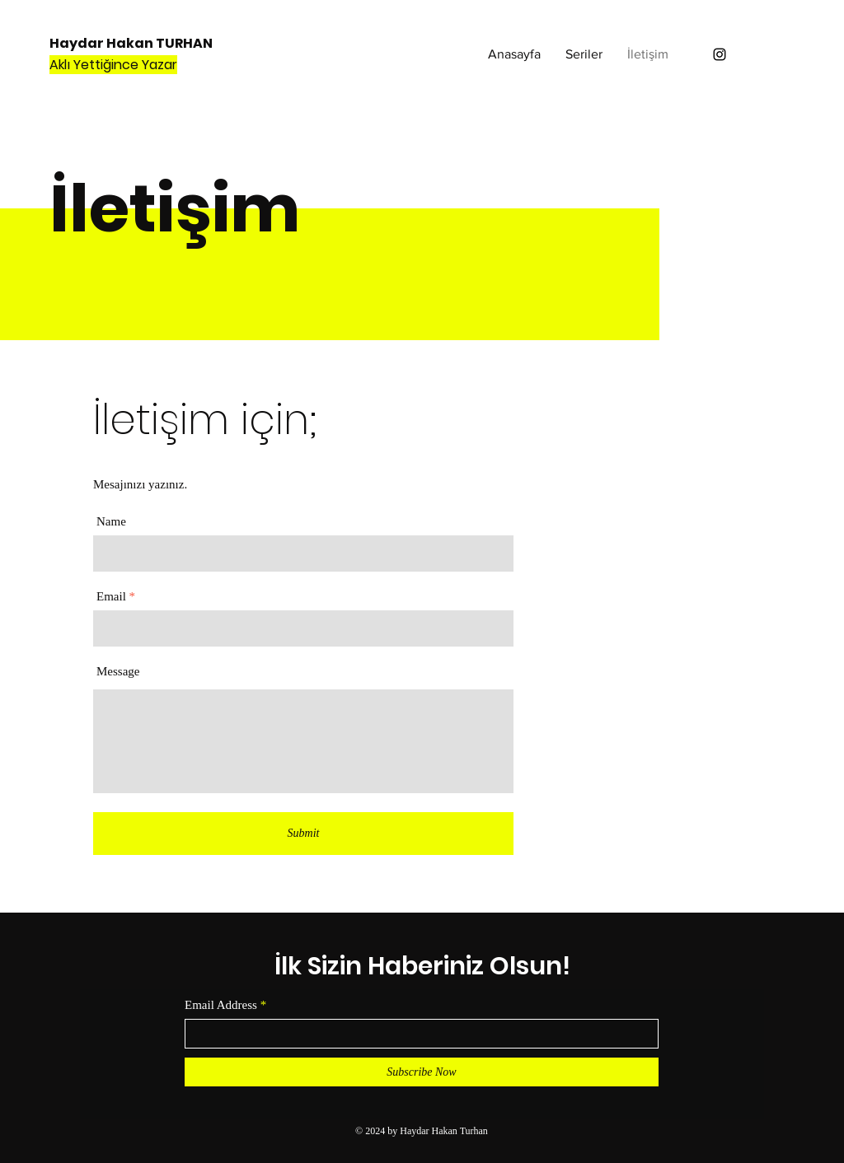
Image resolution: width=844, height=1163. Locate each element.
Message (118, 672)
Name (111, 522)
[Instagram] (719, 54)
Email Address (221, 1005)
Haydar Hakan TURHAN (131, 43)
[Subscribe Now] (422, 1072)
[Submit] (303, 833)
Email (111, 597)
